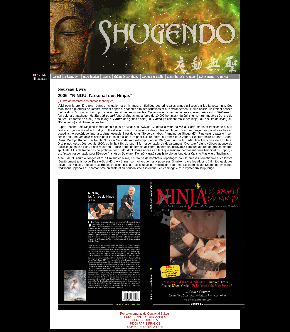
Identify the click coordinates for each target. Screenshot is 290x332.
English (39, 75)
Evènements (206, 76)
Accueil (56, 76)
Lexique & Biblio (152, 76)
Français (40, 78)
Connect (222, 76)
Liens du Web (175, 76)
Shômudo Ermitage (126, 76)
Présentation (71, 76)
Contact (191, 76)
